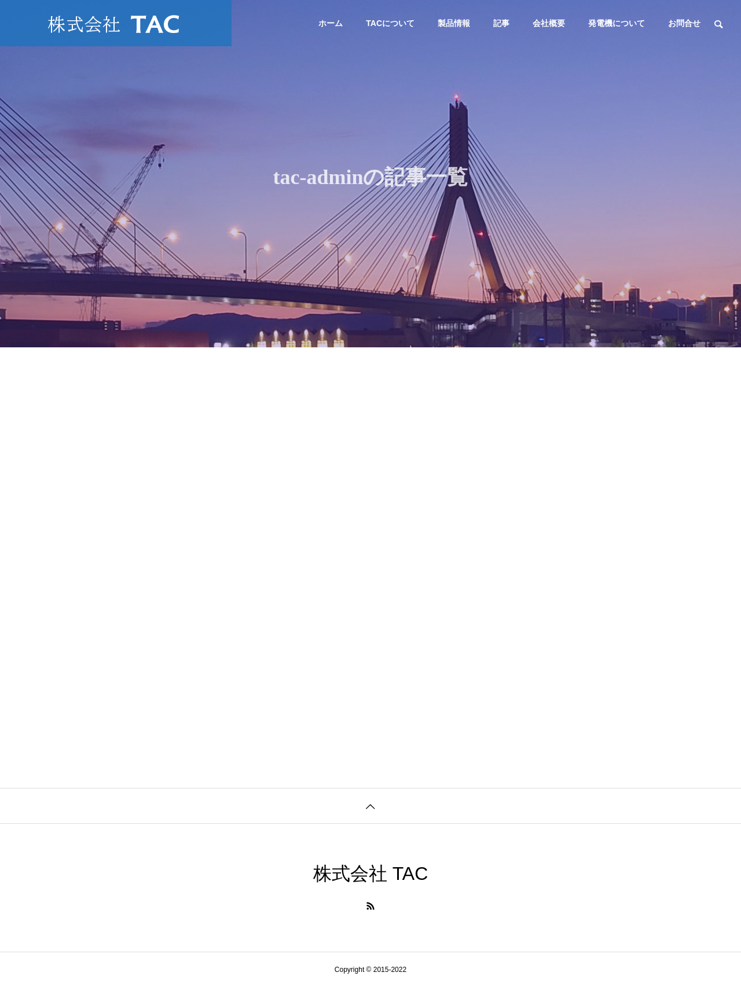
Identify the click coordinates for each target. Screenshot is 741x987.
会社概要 (549, 23)
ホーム (330, 23)
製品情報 (454, 23)
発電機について (616, 23)
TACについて (390, 23)
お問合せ (684, 23)
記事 (501, 23)
